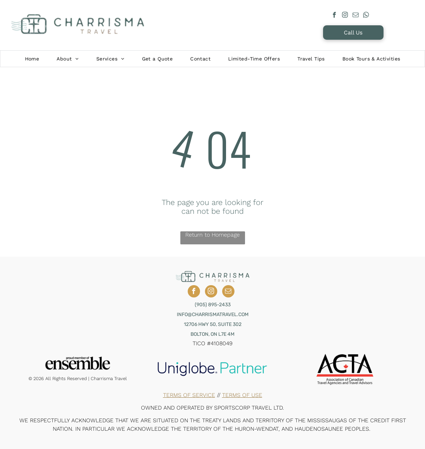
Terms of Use (242, 395)
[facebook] (334, 16)
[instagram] (345, 16)
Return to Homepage (212, 234)
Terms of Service (189, 395)
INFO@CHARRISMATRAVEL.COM (213, 314)
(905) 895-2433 (213, 305)
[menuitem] (32, 58)
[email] (355, 16)
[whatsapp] (366, 16)
